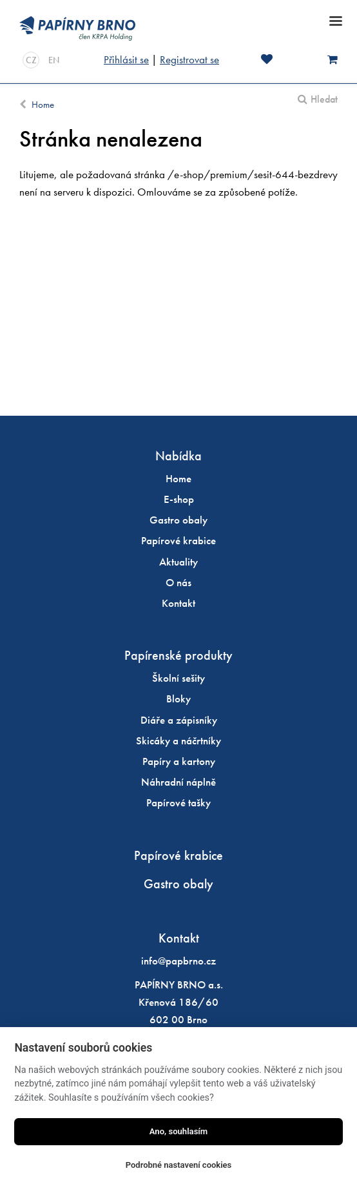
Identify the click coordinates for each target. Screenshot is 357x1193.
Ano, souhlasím (179, 1131)
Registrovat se (189, 59)
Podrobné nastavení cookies (179, 1165)
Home (43, 104)
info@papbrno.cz (178, 960)
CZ (31, 60)
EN (53, 60)
